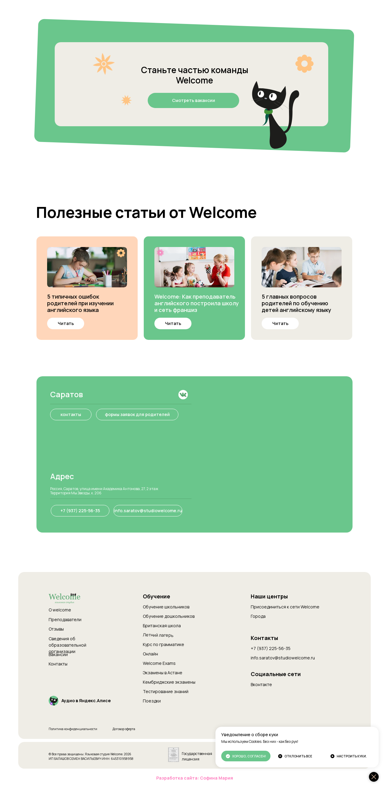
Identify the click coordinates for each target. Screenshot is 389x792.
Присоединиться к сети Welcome (285, 607)
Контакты (58, 664)
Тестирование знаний (165, 691)
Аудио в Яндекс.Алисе (86, 700)
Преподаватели (65, 619)
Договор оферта (123, 729)
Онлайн (150, 654)
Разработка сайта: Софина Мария (194, 778)
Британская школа (162, 625)
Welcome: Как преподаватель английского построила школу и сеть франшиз (196, 303)
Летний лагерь (158, 635)
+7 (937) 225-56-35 (271, 648)
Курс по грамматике (163, 644)
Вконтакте (261, 684)
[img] (87, 267)
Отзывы (56, 629)
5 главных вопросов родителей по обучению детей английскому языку (296, 303)
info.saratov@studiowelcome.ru (283, 658)
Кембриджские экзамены (169, 682)
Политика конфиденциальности (73, 729)
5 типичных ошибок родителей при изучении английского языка (80, 303)
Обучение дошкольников (168, 616)
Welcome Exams (159, 663)
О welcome (60, 610)
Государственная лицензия (197, 756)
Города (258, 616)
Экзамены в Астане (162, 672)
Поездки (152, 701)
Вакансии (58, 654)
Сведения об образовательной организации (67, 645)
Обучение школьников (166, 607)
